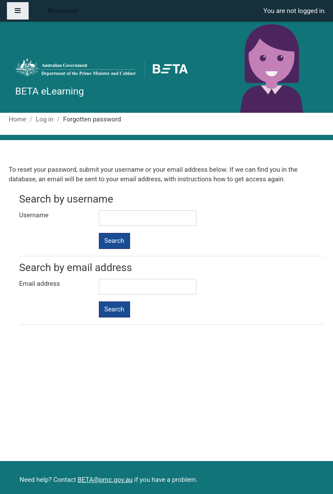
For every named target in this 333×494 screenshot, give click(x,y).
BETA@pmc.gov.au (105, 480)
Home (17, 119)
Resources (63, 11)
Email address (39, 284)
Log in (45, 119)
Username (34, 215)
